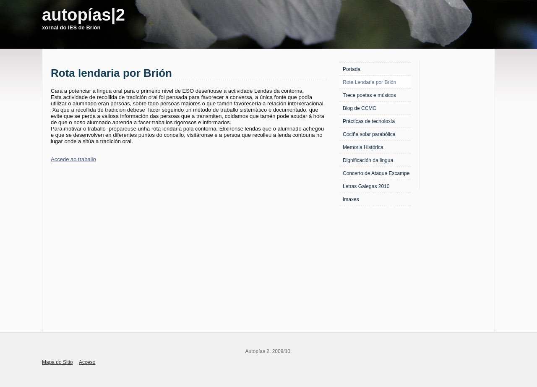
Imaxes (351, 199)
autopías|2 (83, 14)
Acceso (87, 362)
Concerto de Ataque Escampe (376, 173)
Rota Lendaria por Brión (369, 82)
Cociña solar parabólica (369, 134)
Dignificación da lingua (368, 160)
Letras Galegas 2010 (366, 186)
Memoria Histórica (363, 147)
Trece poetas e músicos (369, 95)
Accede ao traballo (73, 159)
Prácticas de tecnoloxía (369, 121)
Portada (351, 69)
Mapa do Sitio (57, 362)
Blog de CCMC (359, 108)
